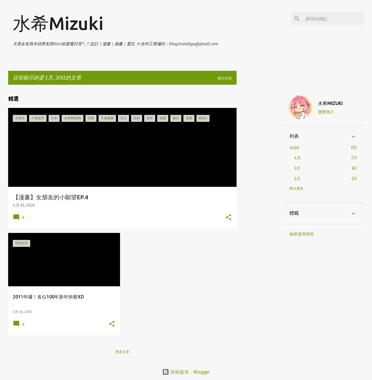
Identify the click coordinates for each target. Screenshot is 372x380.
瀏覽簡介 (326, 112)
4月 (297, 157)
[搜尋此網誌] (333, 19)
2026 (294, 147)
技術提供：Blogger (186, 371)
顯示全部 (225, 78)
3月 (297, 168)
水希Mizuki (58, 23)
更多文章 (122, 352)
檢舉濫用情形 (301, 234)
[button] (228, 218)
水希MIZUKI (330, 103)
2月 (297, 178)
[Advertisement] (259, 176)
